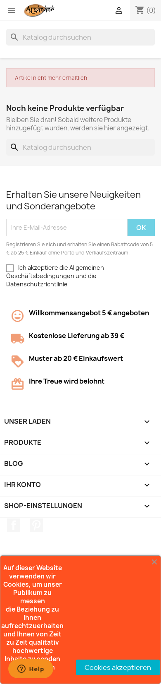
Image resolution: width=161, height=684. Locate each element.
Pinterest (36, 525)
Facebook (13, 525)
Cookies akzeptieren (118, 667)
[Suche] (80, 37)
